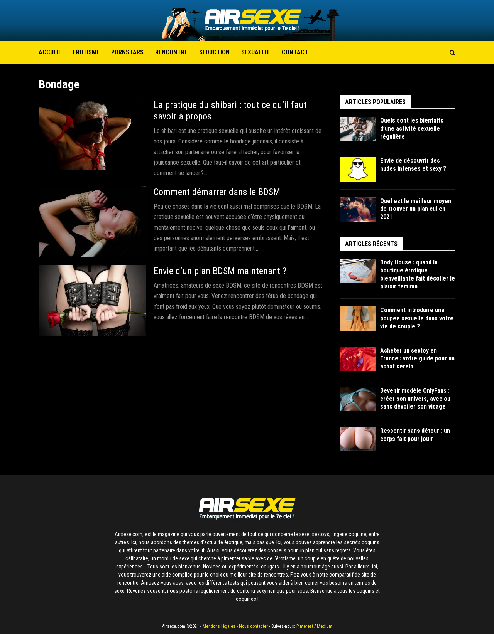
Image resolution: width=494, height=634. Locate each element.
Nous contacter (253, 626)
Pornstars (127, 52)
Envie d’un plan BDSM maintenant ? (220, 271)
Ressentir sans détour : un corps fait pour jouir (415, 434)
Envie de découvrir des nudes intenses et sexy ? (413, 164)
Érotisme (86, 52)
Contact (295, 52)
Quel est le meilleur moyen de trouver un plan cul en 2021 (415, 209)
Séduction (214, 52)
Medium (324, 626)
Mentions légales (219, 626)
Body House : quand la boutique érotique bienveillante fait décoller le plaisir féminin (417, 274)
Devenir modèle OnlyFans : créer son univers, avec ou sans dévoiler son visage (415, 398)
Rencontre (171, 52)
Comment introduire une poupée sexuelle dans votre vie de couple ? (416, 318)
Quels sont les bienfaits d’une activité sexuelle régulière (411, 128)
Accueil (50, 52)
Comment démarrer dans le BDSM (217, 192)
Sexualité (255, 52)
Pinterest (304, 626)
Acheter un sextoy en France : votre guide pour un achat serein (417, 358)
